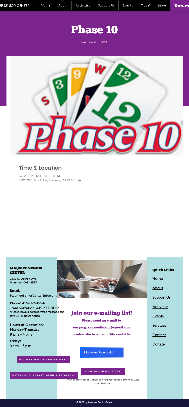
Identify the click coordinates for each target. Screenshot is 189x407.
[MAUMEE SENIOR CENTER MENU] (43, 359)
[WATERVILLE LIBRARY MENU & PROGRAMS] (44, 375)
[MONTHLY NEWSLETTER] (103, 371)
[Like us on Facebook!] (102, 352)
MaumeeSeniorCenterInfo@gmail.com (38, 295)
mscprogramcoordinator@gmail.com (101, 327)
